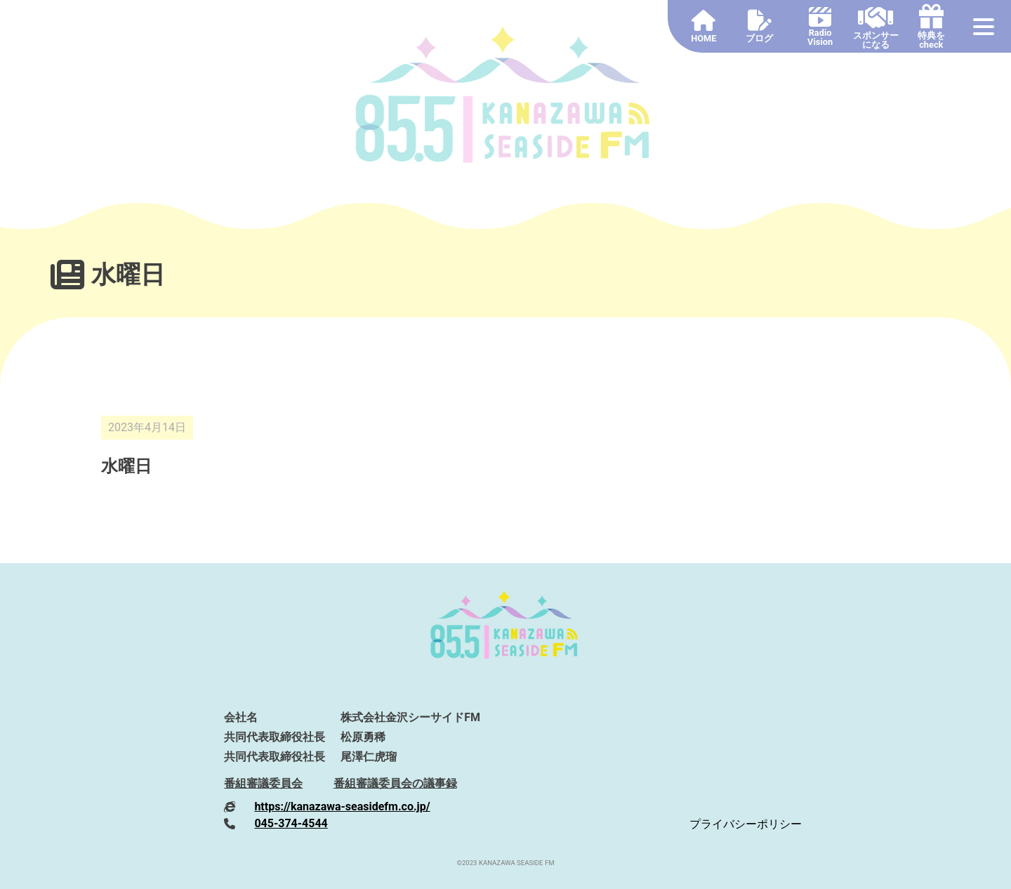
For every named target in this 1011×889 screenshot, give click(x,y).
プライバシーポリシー (745, 824)
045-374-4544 (290, 823)
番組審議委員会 (263, 783)
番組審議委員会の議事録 (395, 783)
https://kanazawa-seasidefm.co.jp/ (342, 806)
